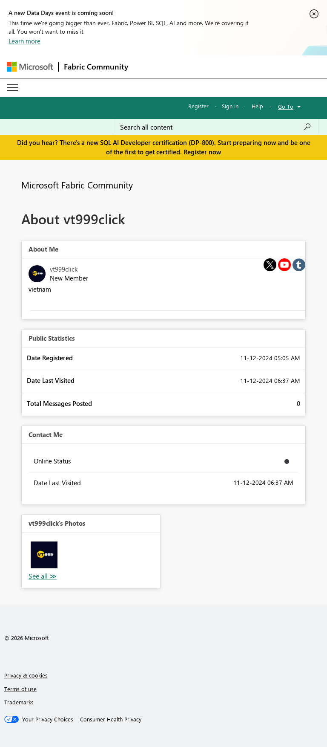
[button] (44, 554)
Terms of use (20, 688)
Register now (202, 152)
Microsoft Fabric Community (77, 185)
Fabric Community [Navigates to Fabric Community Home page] (96, 66)
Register (198, 106)
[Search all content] (215, 127)
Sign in (230, 106)
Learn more (24, 41)
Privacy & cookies (26, 675)
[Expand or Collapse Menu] (12, 88)
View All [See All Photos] (43, 576)
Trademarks (19, 702)
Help (257, 106)
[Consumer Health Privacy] (110, 719)
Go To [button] (285, 106)
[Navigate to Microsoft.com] (30, 67)
